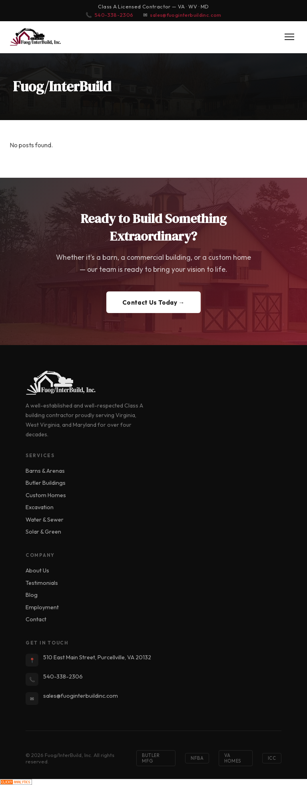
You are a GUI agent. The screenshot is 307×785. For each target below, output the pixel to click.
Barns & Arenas (45, 470)
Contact (36, 619)
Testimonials (42, 582)
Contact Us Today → (153, 302)
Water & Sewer (45, 519)
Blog (32, 594)
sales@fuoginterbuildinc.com (185, 15)
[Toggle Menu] (289, 36)
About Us (37, 570)
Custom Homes (46, 495)
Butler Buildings (46, 482)
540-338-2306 (114, 15)
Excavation (40, 507)
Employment (42, 607)
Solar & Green (43, 531)
